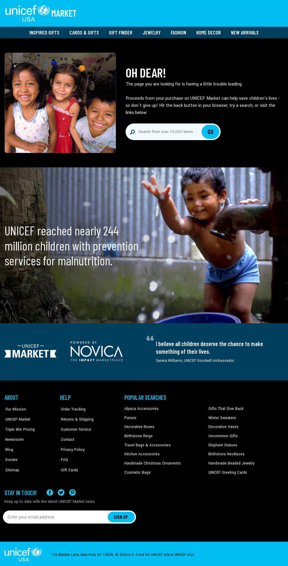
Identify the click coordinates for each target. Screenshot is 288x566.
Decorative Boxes (138, 425)
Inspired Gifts (44, 31)
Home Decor (208, 31)
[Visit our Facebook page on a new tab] (49, 490)
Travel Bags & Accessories (146, 443)
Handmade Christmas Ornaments (152, 461)
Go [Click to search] (210, 130)
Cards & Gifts (84, 31)
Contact (66, 434)
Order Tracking (72, 407)
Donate (10, 452)
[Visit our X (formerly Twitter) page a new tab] (61, 490)
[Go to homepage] (41, 13)
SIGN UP (121, 515)
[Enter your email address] (55, 514)
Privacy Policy (71, 443)
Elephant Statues (222, 443)
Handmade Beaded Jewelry (230, 461)
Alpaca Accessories (140, 407)
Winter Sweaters (221, 416)
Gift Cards (68, 461)
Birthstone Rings (138, 434)
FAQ (63, 452)
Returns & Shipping (75, 416)
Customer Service (74, 425)
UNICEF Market (16, 416)
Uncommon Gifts (222, 434)
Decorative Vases (222, 425)
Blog (8, 443)
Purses (130, 416)
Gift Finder (120, 31)
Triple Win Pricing (18, 425)
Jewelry (152, 31)
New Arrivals (245, 31)
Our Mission (14, 407)
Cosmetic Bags (137, 470)
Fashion (178, 31)
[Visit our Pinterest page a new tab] (72, 490)
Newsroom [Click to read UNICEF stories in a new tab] (13, 434)
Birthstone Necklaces (225, 452)
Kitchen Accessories (141, 452)
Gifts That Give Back (224, 407)
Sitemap (11, 461)
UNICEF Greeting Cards (227, 470)
